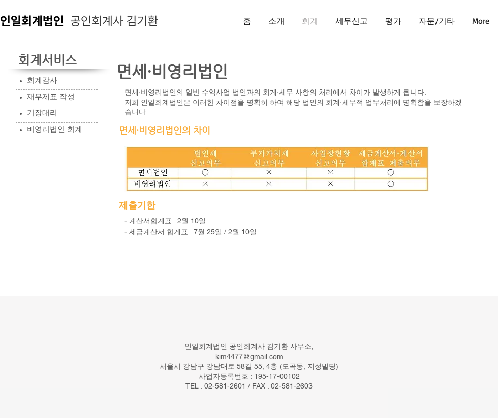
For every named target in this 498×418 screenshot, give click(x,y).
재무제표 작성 (51, 96)
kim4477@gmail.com (249, 356)
